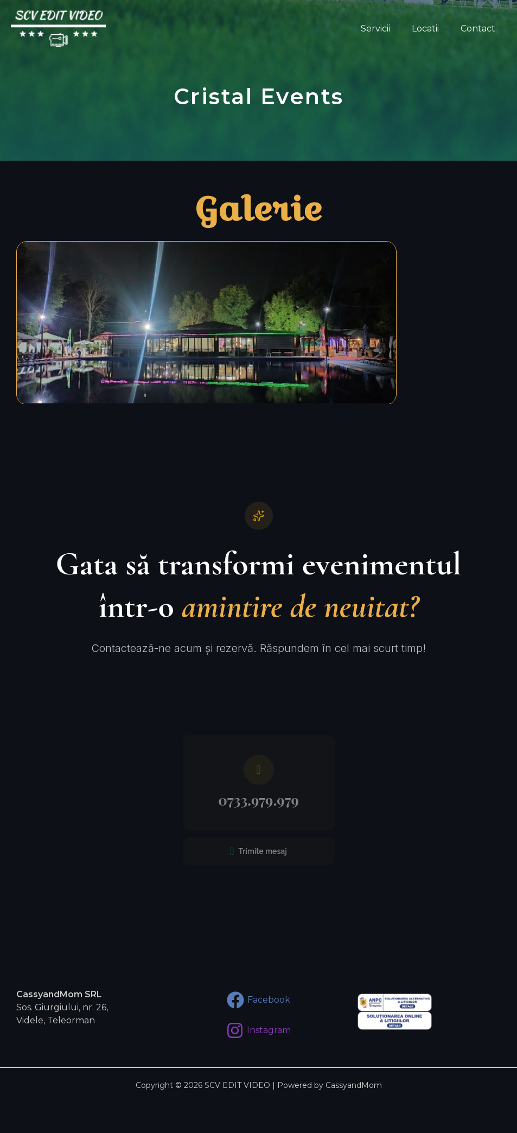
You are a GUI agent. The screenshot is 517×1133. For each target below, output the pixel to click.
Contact (480, 28)
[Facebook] (258, 1000)
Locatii (431, 28)
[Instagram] (258, 1030)
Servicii (386, 28)
